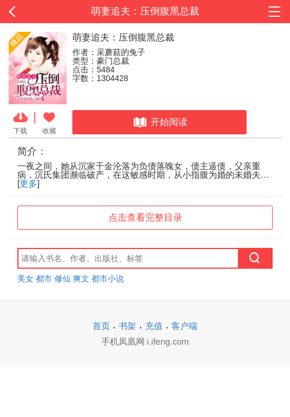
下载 (20, 122)
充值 (154, 326)
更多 (28, 183)
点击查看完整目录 (145, 217)
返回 (29, 11)
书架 (127, 326)
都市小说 (107, 278)
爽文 (81, 278)
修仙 (62, 278)
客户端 (184, 326)
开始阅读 (159, 122)
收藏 (49, 122)
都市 (44, 278)
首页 (101, 326)
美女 (25, 278)
